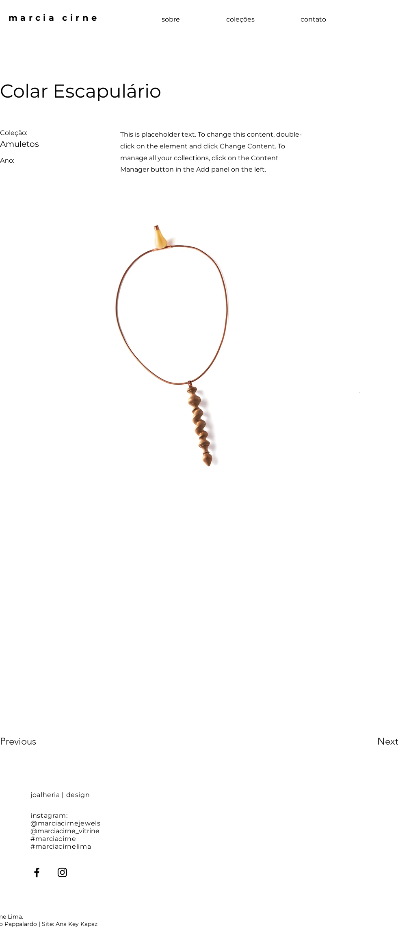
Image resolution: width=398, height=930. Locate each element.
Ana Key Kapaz (76, 924)
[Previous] (29, 741)
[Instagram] (62, 872)
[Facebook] (36, 872)
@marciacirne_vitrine (65, 831)
